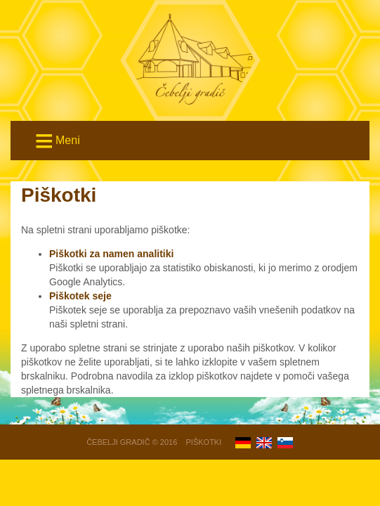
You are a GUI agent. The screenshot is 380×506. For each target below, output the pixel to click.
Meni (56, 141)
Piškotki (204, 442)
